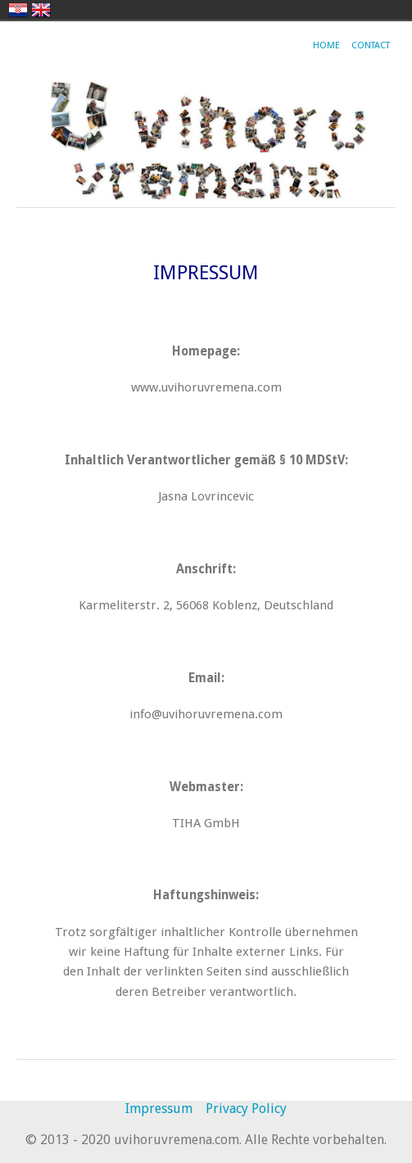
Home (326, 45)
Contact (370, 45)
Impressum (158, 1108)
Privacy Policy (246, 1108)
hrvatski (18, 10)
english (41, 10)
